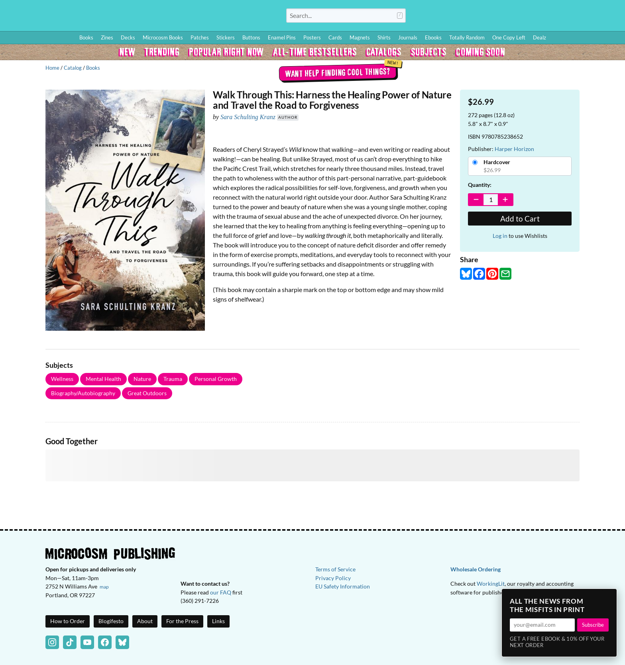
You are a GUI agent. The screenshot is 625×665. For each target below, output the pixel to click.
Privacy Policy (333, 578)
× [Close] (608, 597)
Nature (142, 378)
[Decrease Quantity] (476, 199)
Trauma (172, 378)
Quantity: (479, 184)
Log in (500, 235)
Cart (609, 17)
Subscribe (593, 625)
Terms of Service (335, 569)
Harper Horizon (514, 148)
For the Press (182, 621)
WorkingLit (491, 583)
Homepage (119, 15)
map (104, 586)
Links (218, 621)
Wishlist (549, 17)
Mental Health (103, 378)
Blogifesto (111, 621)
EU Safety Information (342, 586)
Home (52, 68)
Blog (525, 17)
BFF (567, 17)
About (145, 621)
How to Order (498, 17)
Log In (467, 17)
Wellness (62, 378)
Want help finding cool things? (337, 72)
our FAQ (220, 592)
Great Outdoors (147, 393)
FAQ (583, 17)
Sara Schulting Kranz (247, 117)
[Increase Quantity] (505, 199)
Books (93, 68)
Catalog (73, 68)
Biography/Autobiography (83, 393)
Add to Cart (520, 218)
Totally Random (467, 37)
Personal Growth (216, 378)
